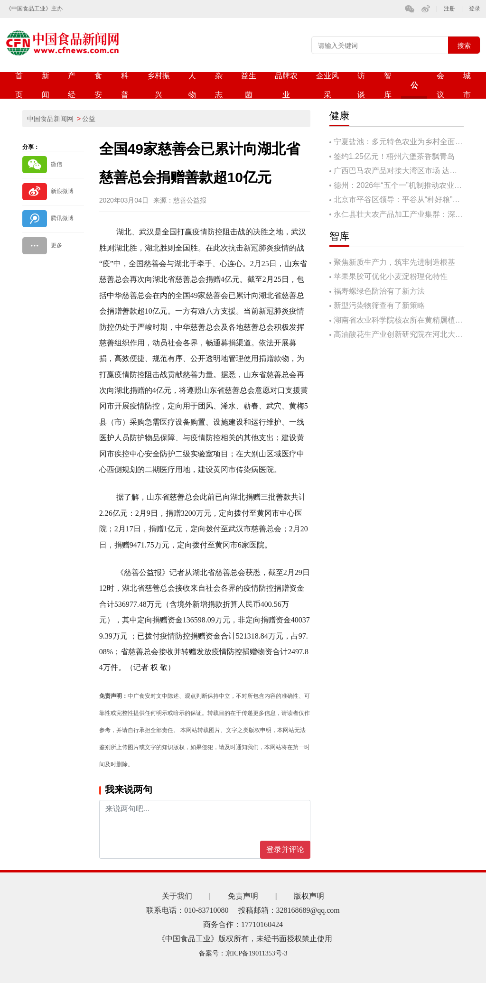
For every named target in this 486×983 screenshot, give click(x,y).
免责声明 (243, 896)
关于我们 (177, 896)
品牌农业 (286, 85)
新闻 (45, 85)
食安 (98, 85)
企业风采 (327, 85)
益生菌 (248, 85)
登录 (474, 9)
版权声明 (309, 896)
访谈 (361, 85)
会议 (440, 85)
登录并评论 (285, 849)
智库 (388, 85)
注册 (449, 9)
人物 (192, 85)
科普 (125, 85)
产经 (71, 85)
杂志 (219, 85)
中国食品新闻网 (50, 118)
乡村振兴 (158, 85)
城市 (467, 85)
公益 (414, 90)
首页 (19, 85)
